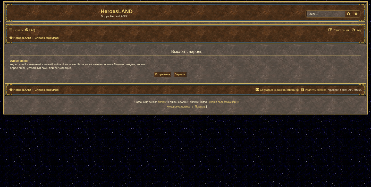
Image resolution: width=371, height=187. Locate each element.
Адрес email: (19, 60)
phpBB (162, 102)
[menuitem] (30, 30)
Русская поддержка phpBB (223, 102)
